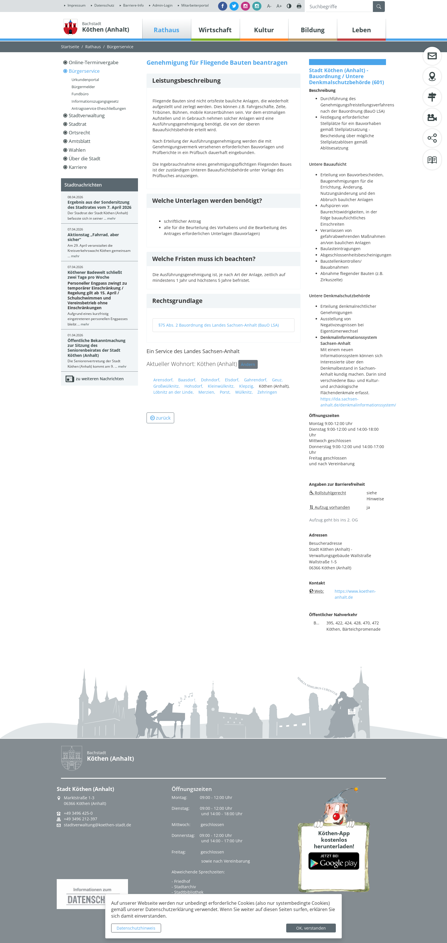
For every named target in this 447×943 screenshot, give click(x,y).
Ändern (248, 364)
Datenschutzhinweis (136, 928)
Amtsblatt (79, 141)
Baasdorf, (187, 380)
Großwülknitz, (166, 386)
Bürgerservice (120, 46)
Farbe (289, 6)
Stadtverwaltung (87, 115)
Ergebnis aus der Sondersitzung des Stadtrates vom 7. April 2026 (99, 204)
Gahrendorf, (255, 380)
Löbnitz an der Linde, (173, 392)
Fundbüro (80, 93)
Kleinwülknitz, (221, 386)
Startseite (70, 46)
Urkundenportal (85, 79)
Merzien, (206, 392)
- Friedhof (181, 881)
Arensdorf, (163, 380)
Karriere (78, 167)
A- (269, 6)
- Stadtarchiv (184, 886)
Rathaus (93, 46)
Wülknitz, (244, 392)
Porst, (225, 392)
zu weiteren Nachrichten (100, 378)
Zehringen (267, 392)
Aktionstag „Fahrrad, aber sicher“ (93, 237)
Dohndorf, (210, 380)
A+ (279, 6)
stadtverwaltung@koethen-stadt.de (97, 825)
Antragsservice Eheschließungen (99, 108)
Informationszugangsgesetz (95, 101)
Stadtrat (77, 124)
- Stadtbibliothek (187, 892)
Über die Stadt (84, 158)
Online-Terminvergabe (94, 62)
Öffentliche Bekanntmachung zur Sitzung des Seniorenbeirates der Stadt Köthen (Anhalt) (96, 348)
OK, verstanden (311, 928)
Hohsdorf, (193, 386)
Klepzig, (246, 386)
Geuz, (277, 380)
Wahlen (77, 150)
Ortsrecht (79, 132)
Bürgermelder (83, 86)
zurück (160, 418)
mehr (111, 218)
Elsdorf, (232, 380)
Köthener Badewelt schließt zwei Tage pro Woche (95, 275)
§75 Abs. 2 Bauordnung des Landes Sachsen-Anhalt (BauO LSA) (219, 325)
